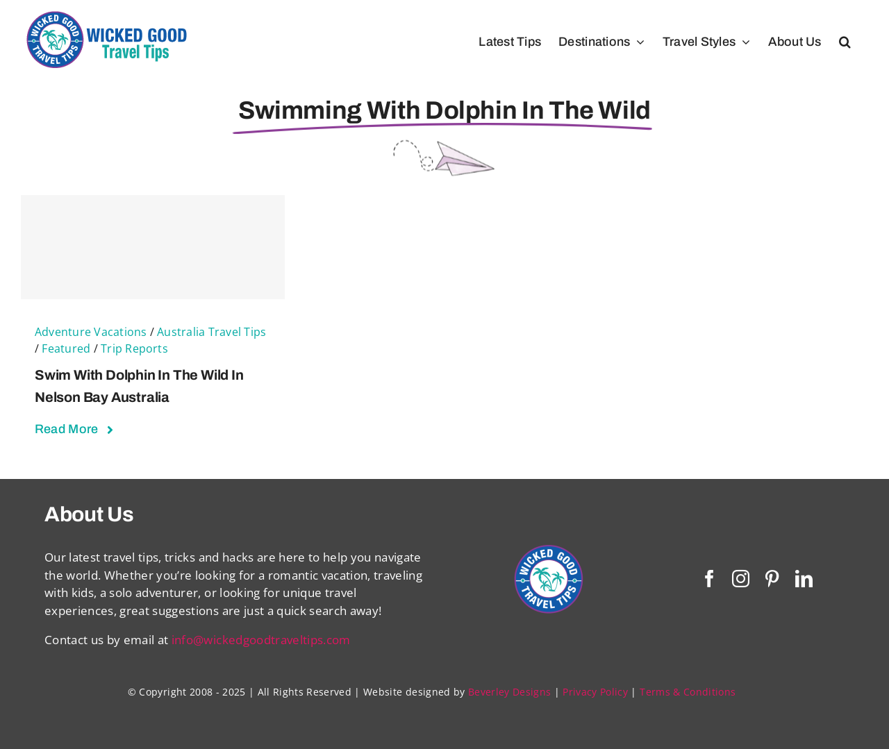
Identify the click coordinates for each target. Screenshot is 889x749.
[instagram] (740, 578)
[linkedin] (804, 578)
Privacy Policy (595, 691)
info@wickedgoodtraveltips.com (261, 640)
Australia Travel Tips (211, 331)
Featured (66, 348)
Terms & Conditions (688, 691)
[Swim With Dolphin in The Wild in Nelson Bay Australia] (153, 247)
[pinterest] (772, 578)
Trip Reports (134, 348)
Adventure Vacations (91, 331)
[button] (845, 41)
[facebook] (709, 578)
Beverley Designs (509, 691)
